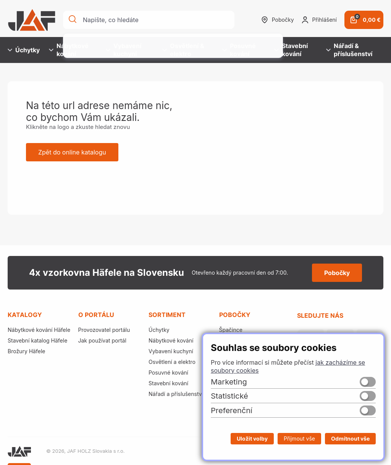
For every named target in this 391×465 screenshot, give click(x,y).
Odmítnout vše (350, 438)
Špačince (230, 330)
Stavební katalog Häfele (37, 340)
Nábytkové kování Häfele (39, 330)
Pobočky (277, 19)
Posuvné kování (239, 50)
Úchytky (24, 50)
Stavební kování (291, 50)
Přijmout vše (299, 438)
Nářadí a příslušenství (176, 394)
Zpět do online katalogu (72, 152)
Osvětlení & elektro (183, 50)
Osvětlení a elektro (172, 362)
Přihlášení (319, 19)
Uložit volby (252, 438)
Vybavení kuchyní (123, 50)
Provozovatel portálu (104, 330)
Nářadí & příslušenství (349, 50)
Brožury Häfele (26, 351)
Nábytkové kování (69, 50)
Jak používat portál (102, 340)
